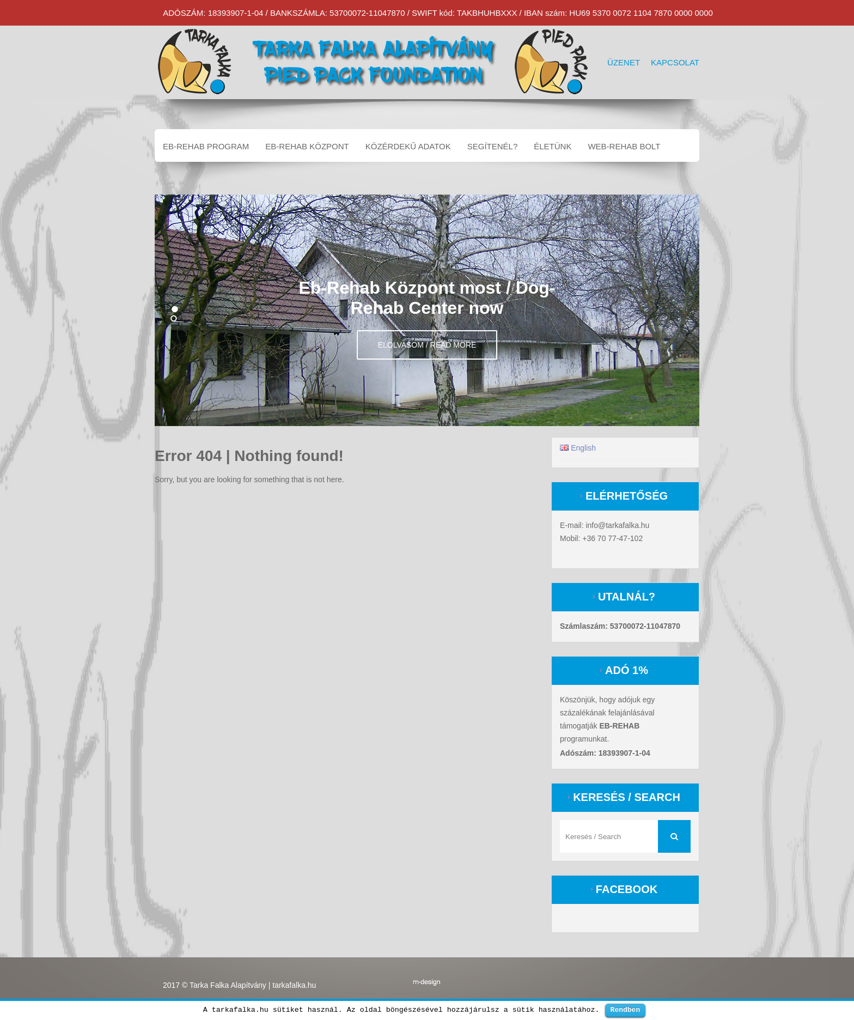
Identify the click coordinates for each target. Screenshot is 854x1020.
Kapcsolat (675, 62)
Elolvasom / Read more (427, 345)
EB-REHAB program (206, 146)
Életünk (552, 146)
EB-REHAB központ (307, 146)
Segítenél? (492, 146)
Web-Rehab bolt (624, 146)
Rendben (625, 1010)
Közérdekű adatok (408, 146)
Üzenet (623, 62)
